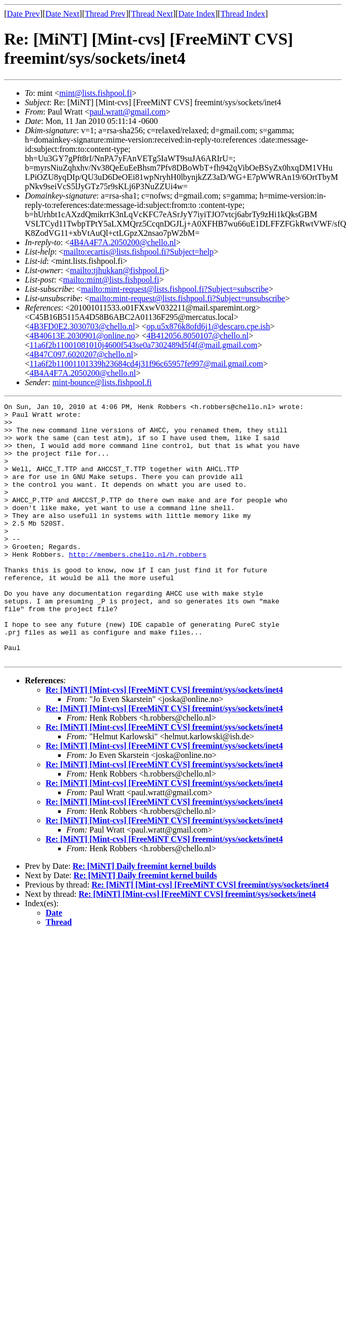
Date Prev (23, 13)
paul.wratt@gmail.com (127, 111)
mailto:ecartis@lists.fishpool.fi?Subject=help (138, 251)
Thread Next (152, 13)
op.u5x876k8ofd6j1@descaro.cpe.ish (208, 326)
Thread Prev (105, 13)
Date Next (62, 13)
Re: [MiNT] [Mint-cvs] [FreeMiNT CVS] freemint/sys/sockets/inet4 (164, 741)
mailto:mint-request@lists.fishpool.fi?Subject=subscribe (174, 289)
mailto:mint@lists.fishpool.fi (111, 279)
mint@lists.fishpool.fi (95, 93)
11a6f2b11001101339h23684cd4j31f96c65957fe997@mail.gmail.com (146, 363)
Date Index (196, 13)
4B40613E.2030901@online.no (82, 335)
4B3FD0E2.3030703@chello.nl (82, 326)
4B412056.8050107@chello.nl (197, 335)
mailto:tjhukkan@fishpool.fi (117, 270)
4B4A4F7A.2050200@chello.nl (123, 242)
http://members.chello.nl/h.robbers (137, 585)
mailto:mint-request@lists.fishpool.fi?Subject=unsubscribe (187, 298)
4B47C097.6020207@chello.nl (81, 354)
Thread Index (242, 13)
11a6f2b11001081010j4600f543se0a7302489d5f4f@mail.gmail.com (143, 345)
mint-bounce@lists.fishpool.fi (102, 382)
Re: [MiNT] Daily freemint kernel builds (144, 917)
